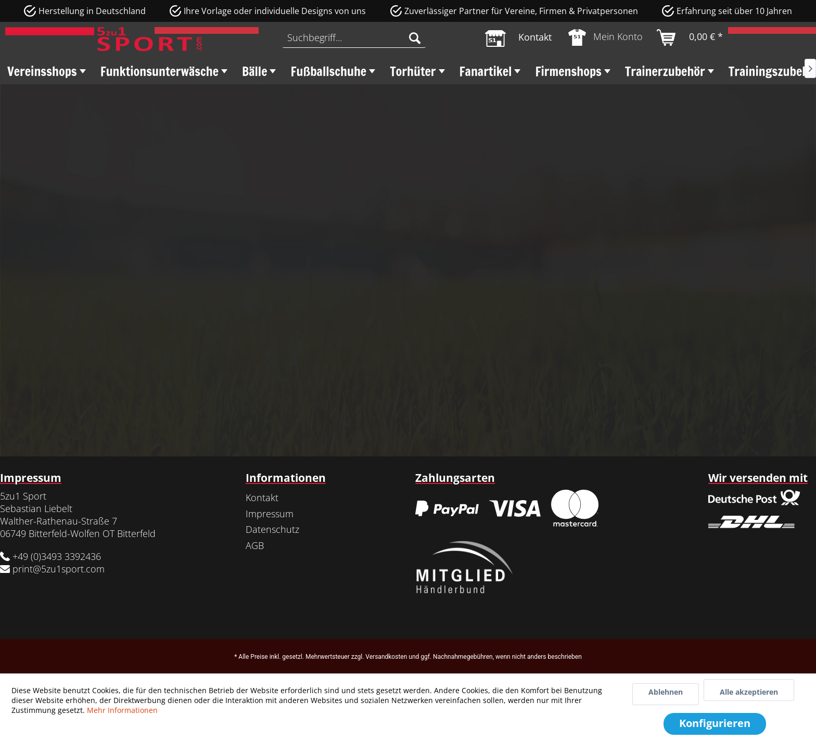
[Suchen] (415, 37)
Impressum (270, 513)
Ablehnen (665, 692)
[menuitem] (354, 37)
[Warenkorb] (690, 37)
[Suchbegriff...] (354, 37)
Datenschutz (272, 529)
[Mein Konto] (606, 37)
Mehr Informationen (122, 710)
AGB (255, 545)
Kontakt (262, 497)
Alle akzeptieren (749, 692)
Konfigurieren (714, 723)
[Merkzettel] (518, 37)
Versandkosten (386, 656)
